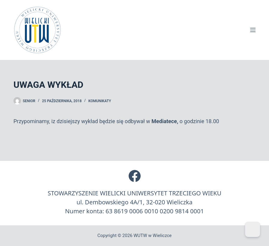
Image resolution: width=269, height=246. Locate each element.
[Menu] (253, 30)
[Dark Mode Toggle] (252, 229)
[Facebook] (135, 176)
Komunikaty (99, 101)
